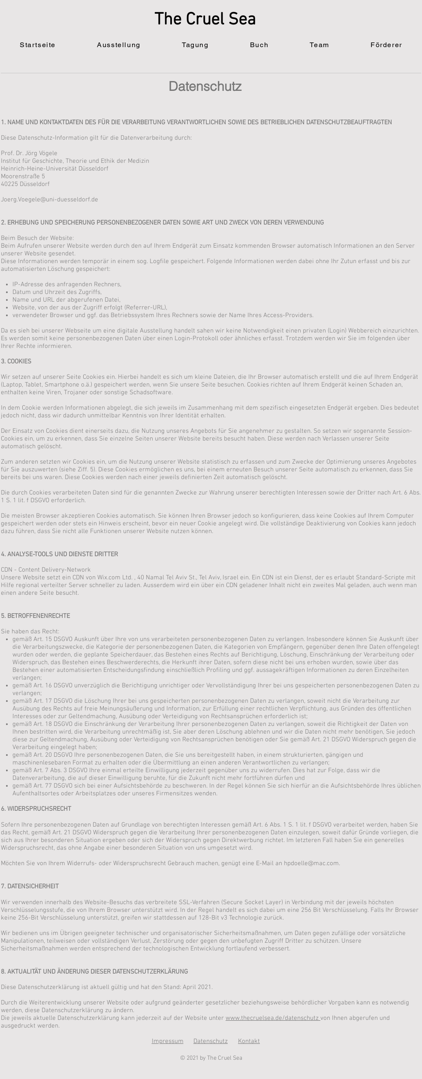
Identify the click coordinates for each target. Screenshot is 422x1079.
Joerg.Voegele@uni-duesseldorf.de (49, 200)
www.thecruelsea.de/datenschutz (273, 1018)
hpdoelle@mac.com (311, 863)
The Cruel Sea (205, 20)
